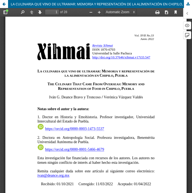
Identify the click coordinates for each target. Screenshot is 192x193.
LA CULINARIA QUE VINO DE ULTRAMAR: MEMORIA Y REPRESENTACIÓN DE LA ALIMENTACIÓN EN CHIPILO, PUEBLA (101, 4)
